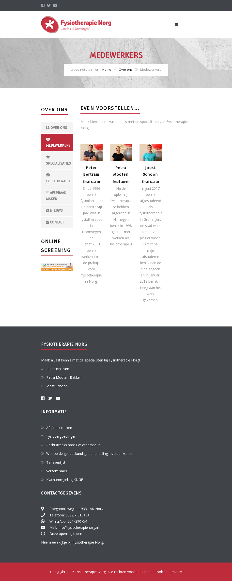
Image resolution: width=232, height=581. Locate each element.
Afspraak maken (56, 196)
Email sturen (91, 182)
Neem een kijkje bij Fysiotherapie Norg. (72, 542)
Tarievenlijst (55, 462)
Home (106, 69)
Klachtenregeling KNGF (64, 479)
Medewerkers (58, 142)
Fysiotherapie (58, 178)
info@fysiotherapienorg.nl (78, 527)
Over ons (126, 69)
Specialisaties (58, 160)
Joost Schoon (57, 386)
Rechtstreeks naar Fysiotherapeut (73, 445)
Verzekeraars (56, 471)
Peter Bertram (57, 368)
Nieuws (54, 210)
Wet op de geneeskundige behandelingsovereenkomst (89, 453)
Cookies (161, 571)
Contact (55, 222)
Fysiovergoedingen (61, 436)
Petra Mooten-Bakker (63, 377)
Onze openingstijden (65, 533)
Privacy (176, 571)
